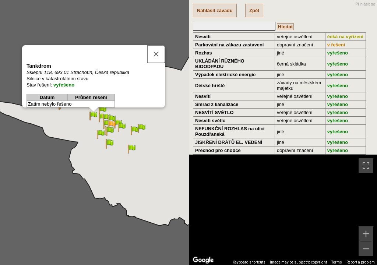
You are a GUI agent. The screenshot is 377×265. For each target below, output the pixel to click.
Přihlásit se (365, 4)
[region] (283, 210)
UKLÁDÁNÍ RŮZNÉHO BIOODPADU (219, 63)
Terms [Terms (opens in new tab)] (336, 262)
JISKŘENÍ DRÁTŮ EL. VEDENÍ (228, 142)
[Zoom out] (366, 248)
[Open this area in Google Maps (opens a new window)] (203, 260)
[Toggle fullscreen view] (366, 165)
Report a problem (360, 262)
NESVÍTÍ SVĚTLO (214, 112)
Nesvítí (203, 36)
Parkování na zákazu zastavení (229, 44)
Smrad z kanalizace (216, 104)
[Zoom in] (366, 233)
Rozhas (203, 53)
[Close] (156, 54)
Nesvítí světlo (210, 120)
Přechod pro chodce (218, 150)
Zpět (254, 10)
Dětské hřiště (210, 85)
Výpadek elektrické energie (225, 74)
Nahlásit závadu (215, 10)
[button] (111, 125)
